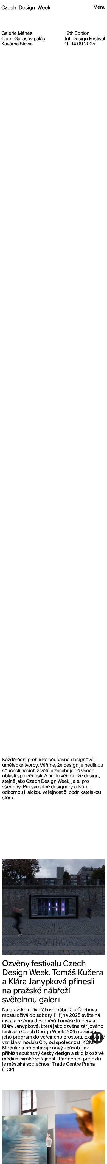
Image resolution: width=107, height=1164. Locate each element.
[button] (97, 7)
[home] (25, 5)
